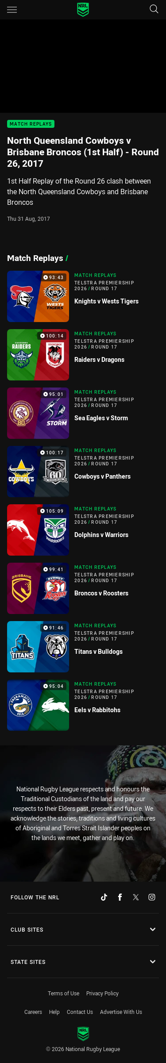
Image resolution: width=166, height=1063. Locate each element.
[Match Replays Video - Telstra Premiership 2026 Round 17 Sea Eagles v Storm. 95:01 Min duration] (83, 413)
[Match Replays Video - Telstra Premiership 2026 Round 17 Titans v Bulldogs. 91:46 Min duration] (83, 646)
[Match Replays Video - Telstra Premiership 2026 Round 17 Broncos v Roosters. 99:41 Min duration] (83, 588)
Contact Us (80, 1011)
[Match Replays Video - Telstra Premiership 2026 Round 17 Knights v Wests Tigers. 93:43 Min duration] (83, 296)
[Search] (154, 9)
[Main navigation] (12, 10)
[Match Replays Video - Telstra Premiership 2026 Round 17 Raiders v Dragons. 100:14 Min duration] (83, 354)
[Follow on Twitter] (135, 897)
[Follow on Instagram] (151, 897)
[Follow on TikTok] (104, 897)
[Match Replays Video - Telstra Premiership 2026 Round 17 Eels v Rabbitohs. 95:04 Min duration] (83, 705)
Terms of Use (63, 993)
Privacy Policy (102, 993)
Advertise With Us (121, 1011)
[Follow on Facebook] (120, 897)
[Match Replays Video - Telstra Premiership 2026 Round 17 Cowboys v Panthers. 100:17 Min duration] (83, 471)
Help (54, 1011)
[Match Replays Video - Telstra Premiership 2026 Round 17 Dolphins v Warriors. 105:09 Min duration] (83, 530)
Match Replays (31, 124)
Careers (33, 1011)
